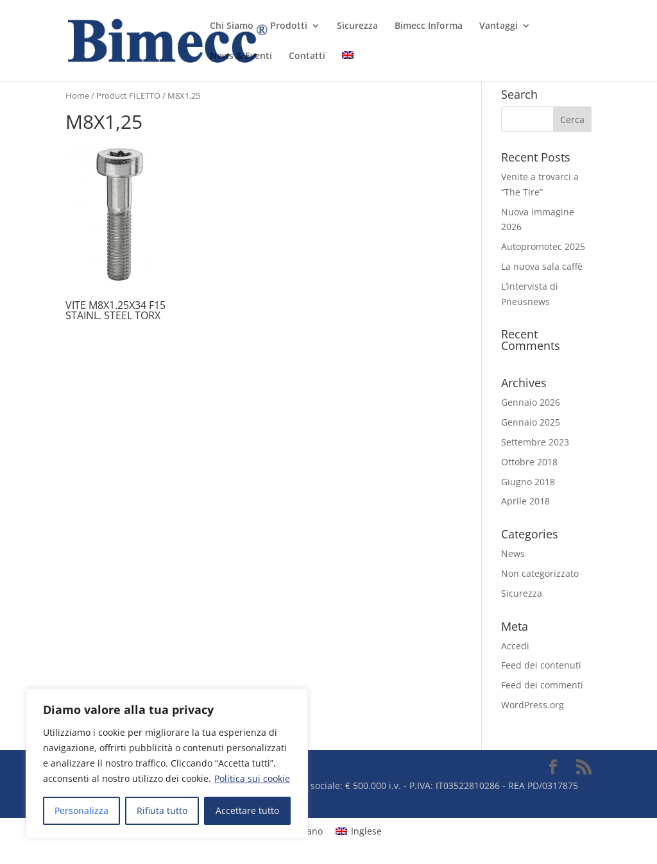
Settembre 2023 (535, 442)
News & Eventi (241, 56)
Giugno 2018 (528, 482)
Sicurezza (357, 26)
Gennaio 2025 (530, 422)
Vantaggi (498, 26)
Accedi (515, 646)
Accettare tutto (247, 810)
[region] (167, 763)
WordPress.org (532, 705)
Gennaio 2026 (530, 402)
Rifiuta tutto (162, 810)
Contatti (307, 56)
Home (77, 95)
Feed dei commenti (542, 685)
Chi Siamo (231, 26)
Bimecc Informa (429, 26)
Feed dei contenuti (541, 665)
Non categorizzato (540, 573)
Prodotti (288, 26)
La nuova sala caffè (542, 266)
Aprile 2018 (525, 501)
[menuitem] (348, 66)
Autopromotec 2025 (543, 246)
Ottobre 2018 (529, 462)
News (513, 553)
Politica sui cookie (252, 778)
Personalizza (81, 810)
